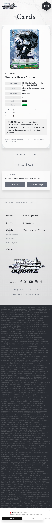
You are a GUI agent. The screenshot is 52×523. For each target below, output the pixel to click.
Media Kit (18, 289)
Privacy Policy (39, 514)
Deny (33, 518)
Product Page (37, 184)
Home (5, 202)
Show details (47, 518)
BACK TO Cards (28, 154)
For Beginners (31, 215)
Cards (15, 184)
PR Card (10, 238)
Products (28, 222)
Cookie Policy (17, 294)
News (9, 222)
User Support (32, 289)
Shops (9, 249)
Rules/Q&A (12, 242)
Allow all (12, 518)
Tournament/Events (34, 230)
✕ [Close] (49, 510)
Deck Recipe (12, 235)
